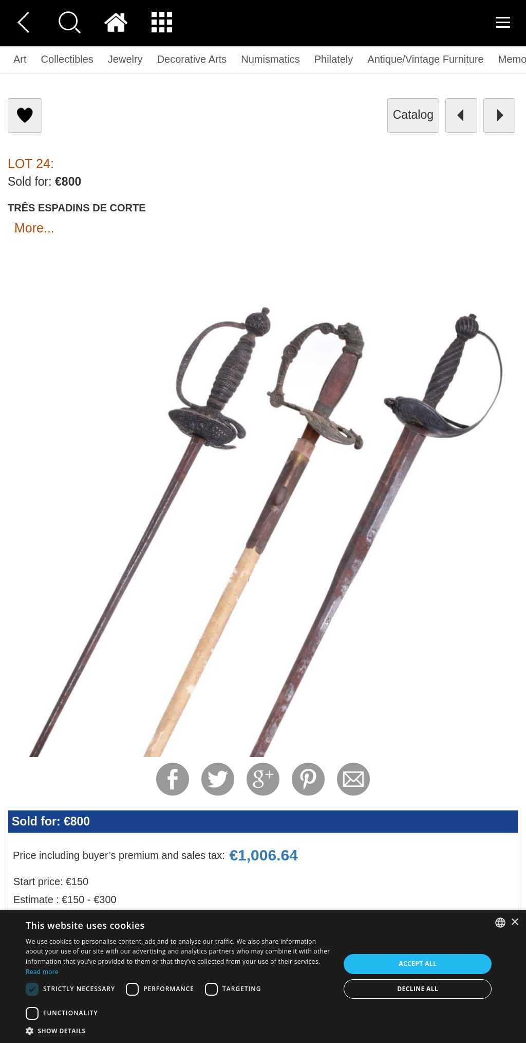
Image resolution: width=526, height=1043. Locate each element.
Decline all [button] (417, 988)
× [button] (514, 922)
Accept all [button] (418, 963)
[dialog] (263, 976)
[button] (178, 1030)
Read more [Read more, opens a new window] (42, 971)
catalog (413, 114)
